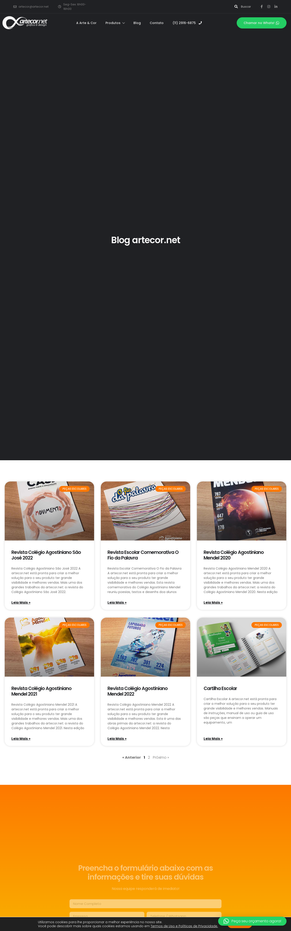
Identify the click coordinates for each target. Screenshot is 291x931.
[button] (252, 921)
